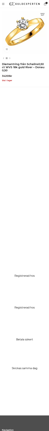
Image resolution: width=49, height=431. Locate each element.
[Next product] (9, 58)
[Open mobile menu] (3, 4)
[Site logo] (25, 4)
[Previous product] (3, 58)
